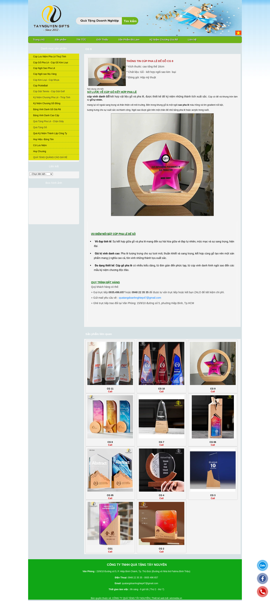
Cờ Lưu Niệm (40, 145)
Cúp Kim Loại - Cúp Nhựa (46, 80)
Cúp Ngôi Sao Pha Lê (44, 68)
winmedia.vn (176, 598)
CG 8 (110, 442)
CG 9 (212, 388)
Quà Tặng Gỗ (40, 127)
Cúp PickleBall (40, 85)
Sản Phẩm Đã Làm (129, 39)
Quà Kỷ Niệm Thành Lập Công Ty (50, 133)
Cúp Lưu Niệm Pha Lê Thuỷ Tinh (49, 56)
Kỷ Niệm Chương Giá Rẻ (164, 39)
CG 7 (161, 442)
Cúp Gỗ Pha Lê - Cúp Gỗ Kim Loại (50, 62)
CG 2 (161, 548)
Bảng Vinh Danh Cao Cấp (46, 115)
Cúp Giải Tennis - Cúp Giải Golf (49, 91)
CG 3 (212, 495)
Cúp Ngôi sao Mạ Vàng (44, 74)
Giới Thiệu (102, 39)
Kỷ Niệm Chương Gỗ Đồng (46, 103)
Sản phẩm (60, 39)
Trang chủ (39, 39)
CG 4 (161, 495)
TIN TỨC (81, 39)
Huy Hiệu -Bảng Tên (43, 139)
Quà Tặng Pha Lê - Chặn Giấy (48, 121)
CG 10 (161, 388)
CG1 (110, 548)
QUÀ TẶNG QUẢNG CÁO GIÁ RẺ (50, 157)
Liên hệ (192, 39)
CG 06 (213, 442)
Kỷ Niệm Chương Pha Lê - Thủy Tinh (51, 97)
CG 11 (110, 388)
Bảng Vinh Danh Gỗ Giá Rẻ (47, 109)
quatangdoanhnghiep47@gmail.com (140, 297)
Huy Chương (39, 151)
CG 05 (110, 495)
